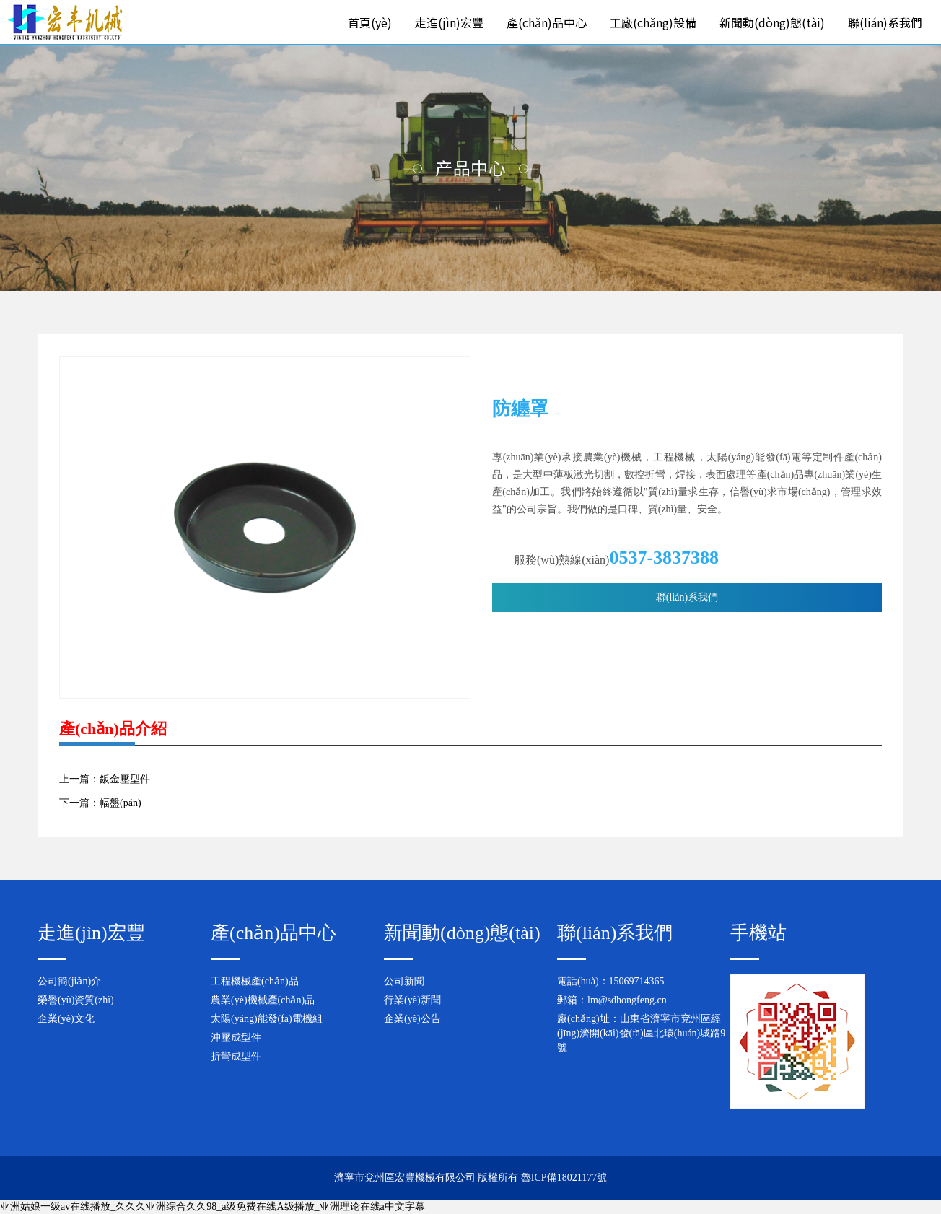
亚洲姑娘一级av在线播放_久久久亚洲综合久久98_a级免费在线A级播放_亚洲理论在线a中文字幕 (212, 1206)
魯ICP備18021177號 (564, 1177)
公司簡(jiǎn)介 (69, 981)
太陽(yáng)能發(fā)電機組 (267, 1018)
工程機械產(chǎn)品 (255, 981)
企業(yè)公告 (412, 1018)
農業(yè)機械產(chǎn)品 (263, 1000)
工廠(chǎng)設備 (653, 22)
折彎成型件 (236, 1056)
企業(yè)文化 (66, 1018)
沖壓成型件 (236, 1037)
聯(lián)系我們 (885, 22)
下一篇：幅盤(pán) (100, 803)
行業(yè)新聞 (412, 1000)
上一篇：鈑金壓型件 (104, 779)
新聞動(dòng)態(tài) (772, 22)
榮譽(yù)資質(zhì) (76, 1000)
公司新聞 (404, 981)
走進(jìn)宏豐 (449, 22)
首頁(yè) (370, 22)
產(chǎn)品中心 (547, 22)
